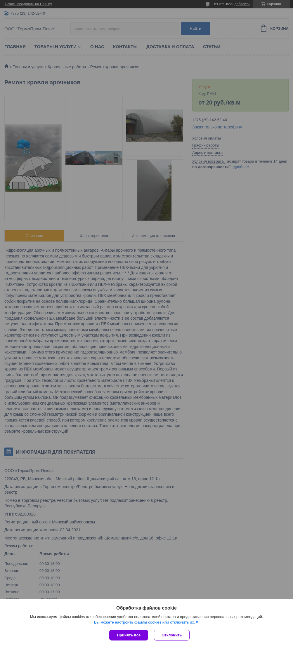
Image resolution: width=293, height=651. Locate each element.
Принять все (129, 635)
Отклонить (172, 635)
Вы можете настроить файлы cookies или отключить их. (144, 622)
